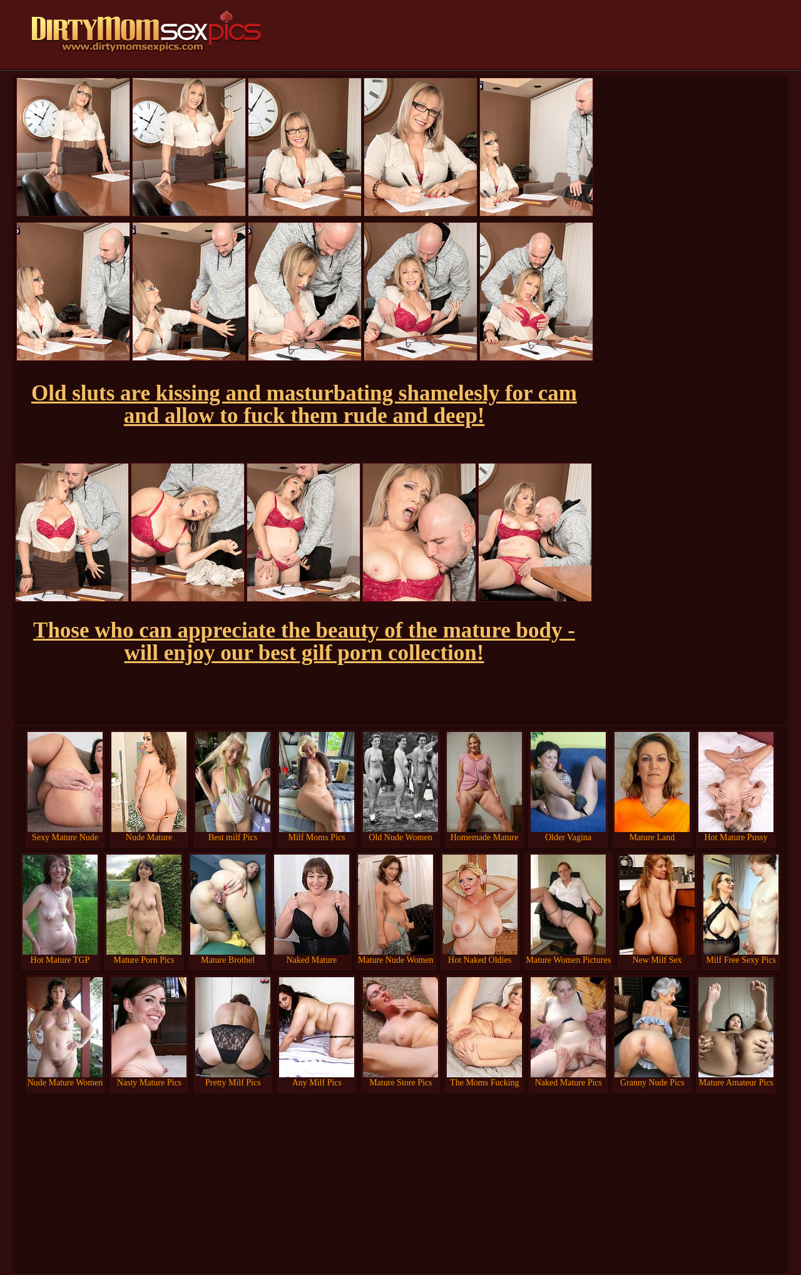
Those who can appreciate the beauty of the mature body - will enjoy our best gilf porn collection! (304, 641)
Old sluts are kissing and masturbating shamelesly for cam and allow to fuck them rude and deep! (304, 404)
